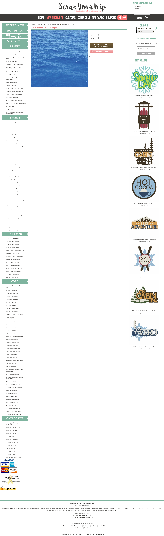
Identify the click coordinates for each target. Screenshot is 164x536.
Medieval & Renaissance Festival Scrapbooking (14, 370)
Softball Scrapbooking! (12, 206)
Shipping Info (102, 525)
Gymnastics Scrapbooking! (13, 167)
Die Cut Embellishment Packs (13, 457)
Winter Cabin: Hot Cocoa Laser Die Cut (144, 203)
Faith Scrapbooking (11, 333)
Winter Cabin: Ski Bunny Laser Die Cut (144, 275)
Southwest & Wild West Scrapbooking (16, 103)
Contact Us (94, 525)
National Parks (9, 109)
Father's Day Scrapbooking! (13, 259)
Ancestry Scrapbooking (12, 296)
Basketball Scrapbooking (12, 128)
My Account (138, 6)
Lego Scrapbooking (11, 366)
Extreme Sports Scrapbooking (13, 149)
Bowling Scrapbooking (12, 131)
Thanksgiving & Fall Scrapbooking (15, 250)
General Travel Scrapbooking (13, 74)
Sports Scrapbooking (155, 508)
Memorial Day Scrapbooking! (13, 271)
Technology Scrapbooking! (13, 402)
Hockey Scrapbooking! (12, 170)
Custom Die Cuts (10, 448)
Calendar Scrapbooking (12, 311)
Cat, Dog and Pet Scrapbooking (14, 330)
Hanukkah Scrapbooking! (12, 274)
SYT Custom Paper (11, 445)
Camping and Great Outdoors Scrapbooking (13, 78)
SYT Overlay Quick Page (12, 442)
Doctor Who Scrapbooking (13, 327)
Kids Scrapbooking (11, 363)
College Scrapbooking (11, 393)
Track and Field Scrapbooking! (14, 215)
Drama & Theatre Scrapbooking (14, 146)
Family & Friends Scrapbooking (14, 336)
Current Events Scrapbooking (13, 414)
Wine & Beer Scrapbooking (13, 408)
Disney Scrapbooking (11, 61)
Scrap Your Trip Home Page (66, 6)
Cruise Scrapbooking (11, 85)
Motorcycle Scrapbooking (12, 374)
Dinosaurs (8, 324)
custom (122, 508)
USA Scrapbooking (11, 54)
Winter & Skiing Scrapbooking (14, 100)
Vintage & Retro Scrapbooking (14, 387)
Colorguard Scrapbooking (12, 137)
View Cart (87, 528)
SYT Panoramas (10, 436)
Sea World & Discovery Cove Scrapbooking (13, 68)
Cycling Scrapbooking (12, 140)
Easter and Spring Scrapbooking (14, 256)
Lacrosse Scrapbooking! (12, 182)
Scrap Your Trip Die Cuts (12, 433)
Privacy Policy (78, 525)
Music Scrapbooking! (11, 188)
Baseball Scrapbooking (12, 125)
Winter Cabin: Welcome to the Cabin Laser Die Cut (144, 167)
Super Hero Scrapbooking (12, 399)
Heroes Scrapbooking (11, 354)
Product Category (41, 24)
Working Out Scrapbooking (13, 221)
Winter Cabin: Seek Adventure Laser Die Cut (144, 239)
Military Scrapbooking (12, 290)
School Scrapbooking (11, 390)
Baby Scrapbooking (11, 302)
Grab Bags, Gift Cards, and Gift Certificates (14, 423)
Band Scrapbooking (11, 122)
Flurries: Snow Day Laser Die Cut (144, 95)
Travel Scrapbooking (132, 508)
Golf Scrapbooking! (11, 164)
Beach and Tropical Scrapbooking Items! (15, 57)
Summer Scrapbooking (12, 277)
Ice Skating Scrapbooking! (13, 179)
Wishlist (137, 8)
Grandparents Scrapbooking (13, 348)
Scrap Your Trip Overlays (12, 439)
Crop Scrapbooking (11, 321)
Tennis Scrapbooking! (11, 212)
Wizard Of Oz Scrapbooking (13, 411)
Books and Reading (11, 305)
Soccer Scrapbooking (11, 203)
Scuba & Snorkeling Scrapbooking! (15, 200)
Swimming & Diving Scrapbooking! (15, 209)
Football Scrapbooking (12, 152)
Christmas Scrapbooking (12, 238)
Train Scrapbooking (11, 405)
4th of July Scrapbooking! (12, 247)
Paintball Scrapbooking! (12, 194)
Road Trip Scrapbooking (12, 97)
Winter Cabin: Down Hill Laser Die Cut (144, 131)
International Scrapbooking (13, 51)
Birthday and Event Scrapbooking (15, 314)
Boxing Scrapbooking (11, 227)
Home (33, 24)
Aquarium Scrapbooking (12, 299)
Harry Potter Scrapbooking (13, 351)
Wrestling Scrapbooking (12, 224)
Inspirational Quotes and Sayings (14, 360)
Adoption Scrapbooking (12, 293)
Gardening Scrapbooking (12, 342)
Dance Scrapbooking (11, 143)
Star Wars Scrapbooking (12, 396)
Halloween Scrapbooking (12, 244)
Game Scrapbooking (11, 158)
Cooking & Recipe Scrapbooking (14, 384)
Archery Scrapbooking (12, 230)
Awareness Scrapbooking (12, 308)
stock (116, 508)
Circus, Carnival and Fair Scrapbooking (12, 317)
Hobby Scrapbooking (11, 357)
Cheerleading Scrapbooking (13, 134)
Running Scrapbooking (12, 197)
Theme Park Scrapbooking (13, 71)
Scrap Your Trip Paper (11, 430)
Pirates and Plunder (11, 381)
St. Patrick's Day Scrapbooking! (14, 268)
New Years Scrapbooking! (12, 241)
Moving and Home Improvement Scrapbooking (14, 112)
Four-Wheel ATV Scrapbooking (14, 155)
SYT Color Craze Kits (11, 454)
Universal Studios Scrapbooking (14, 64)
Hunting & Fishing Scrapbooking (14, 91)
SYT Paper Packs (10, 451)
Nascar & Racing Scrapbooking (14, 94)
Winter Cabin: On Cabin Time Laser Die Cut (144, 311)
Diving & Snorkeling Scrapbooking (15, 88)
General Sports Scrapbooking (13, 161)
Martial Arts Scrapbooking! (13, 185)
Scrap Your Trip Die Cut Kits (13, 427)
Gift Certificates (78, 528)
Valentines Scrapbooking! (12, 253)
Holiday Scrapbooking (60, 510)
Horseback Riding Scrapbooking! (14, 173)
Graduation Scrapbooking (12, 345)
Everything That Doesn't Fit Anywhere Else (16, 286)
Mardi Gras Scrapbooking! (13, 265)
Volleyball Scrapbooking (12, 218)
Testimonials (86, 525)
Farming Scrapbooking (12, 339)
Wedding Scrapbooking (71, 510)
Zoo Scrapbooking (10, 106)
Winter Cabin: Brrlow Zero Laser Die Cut (144, 346)
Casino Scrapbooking (11, 82)
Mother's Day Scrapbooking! (13, 262)
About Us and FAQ (68, 525)
